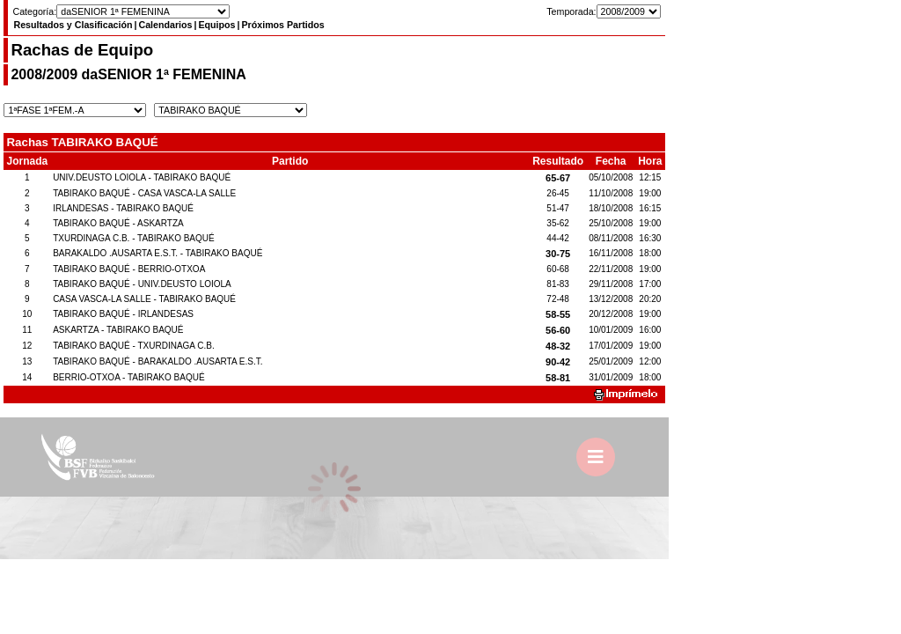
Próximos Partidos (282, 24)
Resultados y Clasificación (72, 24)
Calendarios (165, 24)
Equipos (216, 24)
